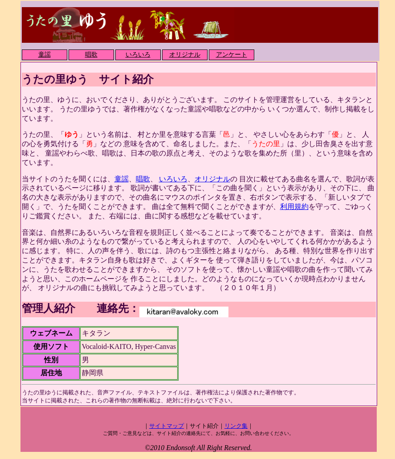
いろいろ (138, 54)
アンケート (231, 54)
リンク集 (236, 425)
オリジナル (184, 54)
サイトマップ (166, 425)
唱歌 (91, 54)
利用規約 (294, 206)
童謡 (44, 54)
